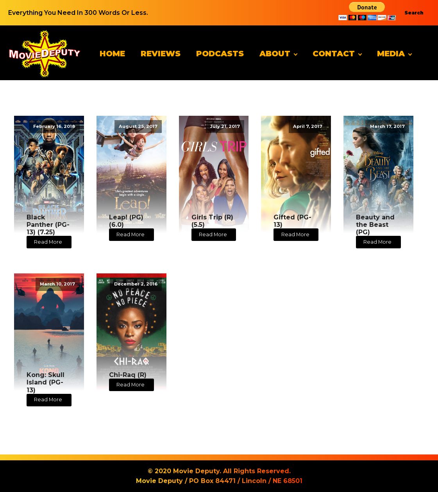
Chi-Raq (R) (128, 375)
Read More (48, 242)
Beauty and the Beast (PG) (375, 225)
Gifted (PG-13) (292, 221)
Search (414, 13)
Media (391, 53)
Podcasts (220, 53)
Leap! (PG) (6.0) (126, 221)
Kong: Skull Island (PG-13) (45, 382)
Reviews (161, 53)
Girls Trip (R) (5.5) (212, 221)
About (274, 53)
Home (112, 53)
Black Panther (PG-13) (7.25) (48, 225)
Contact (334, 53)
